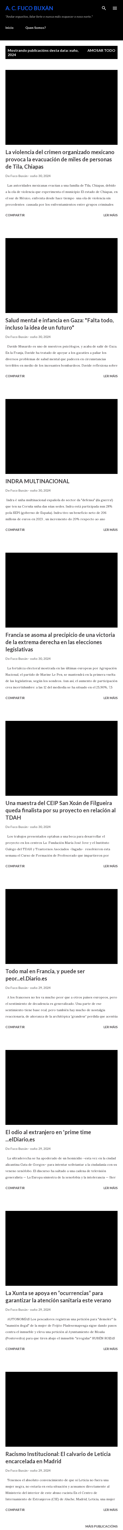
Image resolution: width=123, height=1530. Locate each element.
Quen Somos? (35, 28)
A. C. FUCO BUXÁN (29, 8)
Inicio (9, 28)
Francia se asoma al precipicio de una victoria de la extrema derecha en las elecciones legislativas (60, 642)
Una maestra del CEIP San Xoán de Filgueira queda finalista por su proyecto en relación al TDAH (60, 810)
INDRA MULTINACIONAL (37, 481)
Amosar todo (101, 50)
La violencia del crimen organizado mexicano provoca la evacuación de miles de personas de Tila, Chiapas (59, 159)
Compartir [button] (15, 215)
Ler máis (111, 215)
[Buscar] (104, 8)
